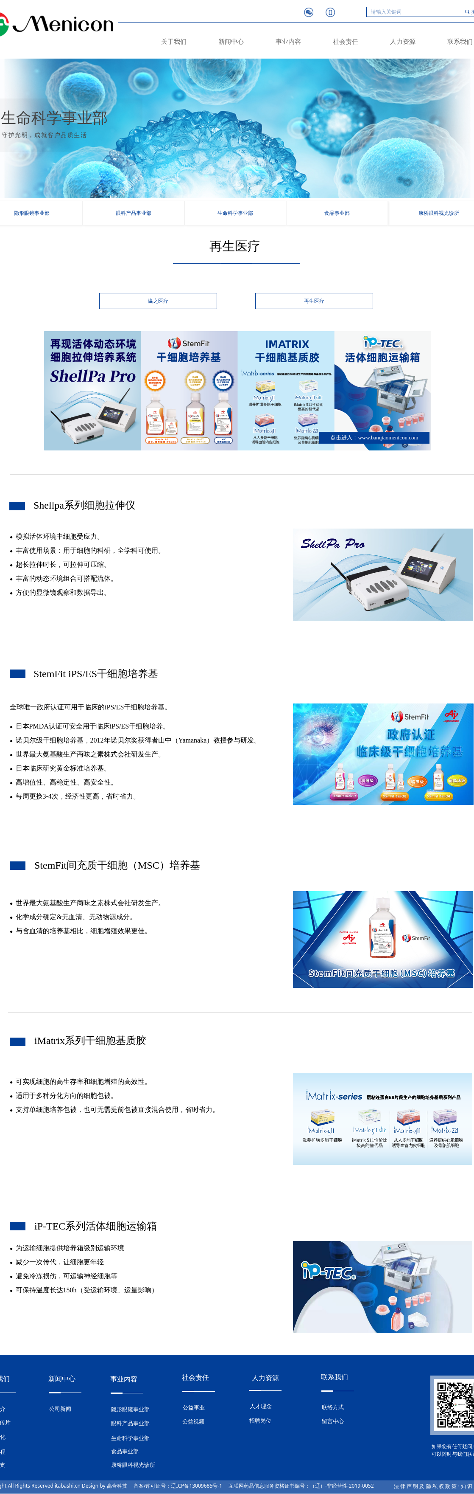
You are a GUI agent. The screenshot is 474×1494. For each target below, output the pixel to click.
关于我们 (174, 41)
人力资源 (402, 41)
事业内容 (288, 41)
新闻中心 (231, 41)
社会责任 (345, 41)
